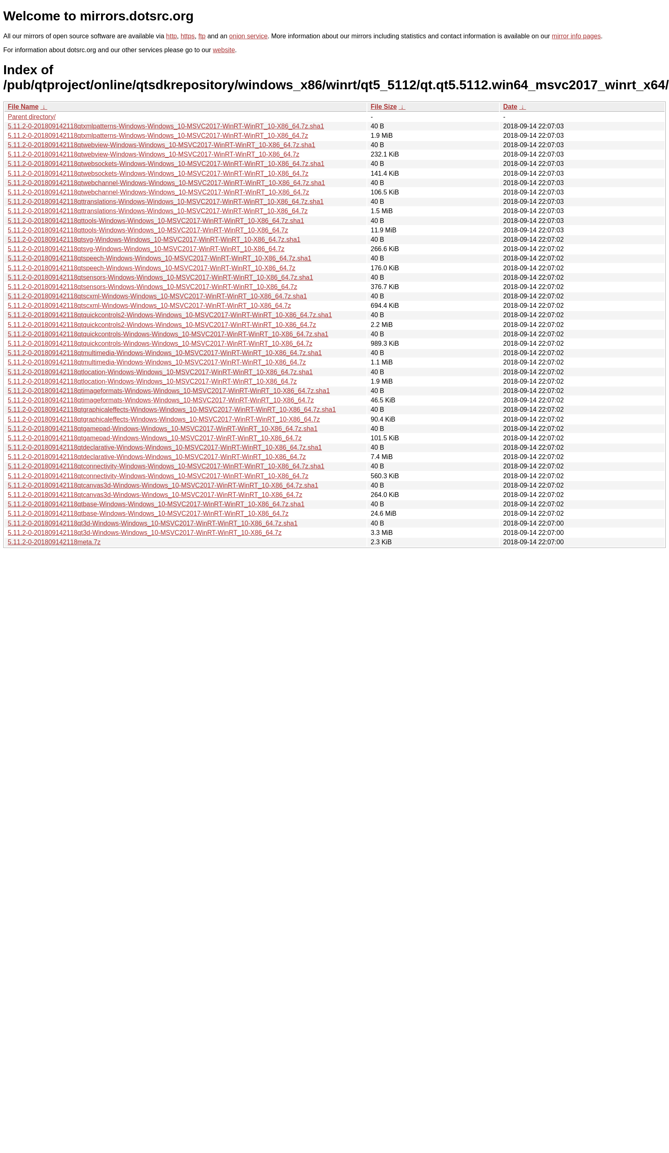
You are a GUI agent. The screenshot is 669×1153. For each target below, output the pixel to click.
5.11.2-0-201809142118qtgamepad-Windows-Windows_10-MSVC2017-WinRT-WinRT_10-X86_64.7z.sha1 (163, 428)
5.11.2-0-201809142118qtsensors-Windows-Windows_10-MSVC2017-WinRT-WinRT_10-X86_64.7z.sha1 (160, 277)
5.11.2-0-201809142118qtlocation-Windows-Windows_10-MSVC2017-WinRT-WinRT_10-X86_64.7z (152, 381)
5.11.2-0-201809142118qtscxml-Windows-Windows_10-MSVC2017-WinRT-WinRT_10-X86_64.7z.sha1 (157, 296)
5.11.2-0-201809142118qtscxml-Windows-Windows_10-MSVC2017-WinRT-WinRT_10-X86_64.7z (149, 305)
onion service (248, 36)
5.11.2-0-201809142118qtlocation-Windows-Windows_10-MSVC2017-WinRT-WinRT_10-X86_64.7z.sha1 (160, 372)
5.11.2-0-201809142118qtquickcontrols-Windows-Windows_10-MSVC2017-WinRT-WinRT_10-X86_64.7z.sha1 (168, 334)
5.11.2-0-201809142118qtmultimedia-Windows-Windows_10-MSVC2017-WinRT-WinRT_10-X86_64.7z (157, 362)
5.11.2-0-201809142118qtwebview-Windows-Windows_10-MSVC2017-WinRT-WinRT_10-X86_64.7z (153, 154)
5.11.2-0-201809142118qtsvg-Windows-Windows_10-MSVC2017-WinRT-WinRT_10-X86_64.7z (146, 248)
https (188, 36)
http (171, 36)
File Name (23, 106)
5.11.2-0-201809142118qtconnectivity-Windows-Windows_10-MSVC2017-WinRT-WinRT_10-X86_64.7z (158, 476)
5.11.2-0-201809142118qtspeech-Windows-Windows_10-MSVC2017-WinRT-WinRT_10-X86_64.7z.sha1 (159, 258)
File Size (384, 106)
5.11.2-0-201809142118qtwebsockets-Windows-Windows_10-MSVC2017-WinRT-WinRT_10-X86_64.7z (158, 173)
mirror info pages (576, 36)
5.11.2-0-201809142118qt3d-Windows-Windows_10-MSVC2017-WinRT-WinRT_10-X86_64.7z (145, 532)
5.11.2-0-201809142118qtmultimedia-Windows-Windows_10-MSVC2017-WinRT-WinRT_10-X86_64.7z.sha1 (165, 352)
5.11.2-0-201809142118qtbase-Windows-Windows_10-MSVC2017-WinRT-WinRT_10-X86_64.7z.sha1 (156, 504)
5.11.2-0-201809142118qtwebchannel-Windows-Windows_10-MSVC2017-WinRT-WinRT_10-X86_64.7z (158, 192)
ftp (201, 36)
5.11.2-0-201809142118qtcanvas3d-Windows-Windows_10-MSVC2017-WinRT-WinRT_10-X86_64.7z (155, 494)
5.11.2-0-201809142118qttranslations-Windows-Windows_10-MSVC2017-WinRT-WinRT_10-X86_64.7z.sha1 (166, 201)
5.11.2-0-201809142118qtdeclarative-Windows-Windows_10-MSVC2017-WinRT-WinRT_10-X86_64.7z (157, 456)
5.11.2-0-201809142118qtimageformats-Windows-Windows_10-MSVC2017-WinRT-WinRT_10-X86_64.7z (161, 400)
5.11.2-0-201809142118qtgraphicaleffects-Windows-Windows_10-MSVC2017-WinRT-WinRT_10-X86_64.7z (164, 419)
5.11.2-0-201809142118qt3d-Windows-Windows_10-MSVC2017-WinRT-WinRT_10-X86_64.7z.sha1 (153, 523)
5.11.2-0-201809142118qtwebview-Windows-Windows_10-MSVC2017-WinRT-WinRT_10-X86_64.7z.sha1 (161, 144)
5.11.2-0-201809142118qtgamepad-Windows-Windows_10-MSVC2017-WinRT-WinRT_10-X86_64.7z (155, 438)
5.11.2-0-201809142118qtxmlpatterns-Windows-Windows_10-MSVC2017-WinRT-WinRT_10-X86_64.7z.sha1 (166, 126)
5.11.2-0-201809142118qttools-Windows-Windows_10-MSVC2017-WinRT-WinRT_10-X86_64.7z (148, 230)
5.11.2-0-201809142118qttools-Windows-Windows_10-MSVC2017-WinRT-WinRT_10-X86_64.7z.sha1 (156, 220)
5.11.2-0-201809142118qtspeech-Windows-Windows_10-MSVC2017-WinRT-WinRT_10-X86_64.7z (152, 268)
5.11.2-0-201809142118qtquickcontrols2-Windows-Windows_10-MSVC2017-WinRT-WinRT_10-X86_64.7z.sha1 (170, 314)
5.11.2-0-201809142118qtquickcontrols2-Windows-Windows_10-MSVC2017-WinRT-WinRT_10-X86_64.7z (162, 324)
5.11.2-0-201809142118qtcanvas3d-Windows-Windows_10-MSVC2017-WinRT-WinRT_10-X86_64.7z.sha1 (163, 485)
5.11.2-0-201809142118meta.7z (54, 542)
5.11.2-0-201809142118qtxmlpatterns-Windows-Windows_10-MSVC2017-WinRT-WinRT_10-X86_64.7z (158, 135)
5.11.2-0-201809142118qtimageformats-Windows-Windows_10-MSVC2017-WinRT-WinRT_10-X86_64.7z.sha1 (169, 390)
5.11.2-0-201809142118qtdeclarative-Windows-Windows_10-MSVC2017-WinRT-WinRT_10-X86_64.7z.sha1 (165, 447)
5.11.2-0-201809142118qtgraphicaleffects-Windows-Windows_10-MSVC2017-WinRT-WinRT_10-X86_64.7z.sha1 (172, 409)
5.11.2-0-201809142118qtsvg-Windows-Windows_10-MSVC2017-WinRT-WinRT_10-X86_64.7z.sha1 (154, 239)
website (224, 49)
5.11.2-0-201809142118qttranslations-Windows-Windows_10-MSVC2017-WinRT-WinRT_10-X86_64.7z (158, 211)
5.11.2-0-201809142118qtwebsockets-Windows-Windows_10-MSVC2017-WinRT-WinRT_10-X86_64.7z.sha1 (166, 163)
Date (510, 106)
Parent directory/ (31, 116)
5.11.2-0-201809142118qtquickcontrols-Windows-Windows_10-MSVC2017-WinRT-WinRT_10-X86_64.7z (160, 343)
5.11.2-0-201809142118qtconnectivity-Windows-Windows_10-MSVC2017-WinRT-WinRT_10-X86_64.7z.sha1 (166, 466)
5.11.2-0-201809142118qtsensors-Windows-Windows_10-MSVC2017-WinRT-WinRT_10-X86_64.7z (152, 286)
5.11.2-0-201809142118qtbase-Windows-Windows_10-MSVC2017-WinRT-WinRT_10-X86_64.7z (148, 513)
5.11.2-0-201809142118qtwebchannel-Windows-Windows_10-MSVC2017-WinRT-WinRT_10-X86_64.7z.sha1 (166, 182)
